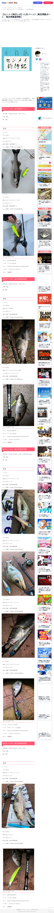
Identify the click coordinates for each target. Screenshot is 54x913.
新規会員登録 (48, 2)
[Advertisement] (27, 35)
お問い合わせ (35, 909)
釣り (6, 7)
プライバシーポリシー (26, 909)
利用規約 (18, 909)
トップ (2, 7)
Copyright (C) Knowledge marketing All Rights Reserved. (27, 911)
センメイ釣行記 (18, 7)
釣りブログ (10, 7)
